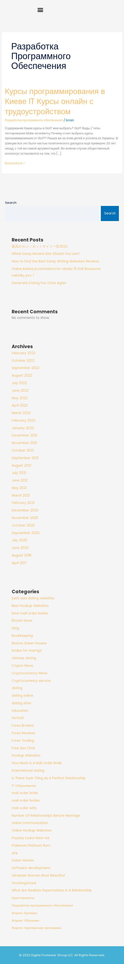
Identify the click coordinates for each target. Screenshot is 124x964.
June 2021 (20, 480)
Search (11, 202)
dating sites (21, 703)
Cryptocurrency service (31, 680)
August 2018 (21, 555)
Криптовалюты (23, 898)
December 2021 (24, 435)
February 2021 (23, 503)
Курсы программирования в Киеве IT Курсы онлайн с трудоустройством (55, 101)
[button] (40, 9)
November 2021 (24, 443)
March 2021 (21, 495)
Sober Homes (23, 860)
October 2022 (23, 360)
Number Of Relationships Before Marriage (46, 815)
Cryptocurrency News (30, 673)
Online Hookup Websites (32, 830)
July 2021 (19, 473)
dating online (22, 695)
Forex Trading (23, 740)
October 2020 (23, 525)
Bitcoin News (22, 620)
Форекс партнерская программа (36, 928)
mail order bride (25, 793)
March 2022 (21, 413)
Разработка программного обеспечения (34, 120)
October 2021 (23, 450)
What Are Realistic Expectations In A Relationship (52, 890)
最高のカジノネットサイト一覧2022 (39, 246)
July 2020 (19, 540)
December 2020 (25, 510)
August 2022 (22, 375)
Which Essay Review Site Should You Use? (46, 253)
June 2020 (20, 548)
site (15, 853)
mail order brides (26, 800)
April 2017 (19, 563)
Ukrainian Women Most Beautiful (38, 875)
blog (15, 628)
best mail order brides (30, 613)
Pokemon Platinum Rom (31, 845)
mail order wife (24, 808)
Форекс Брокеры (25, 913)
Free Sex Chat (23, 748)
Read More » (15, 163)
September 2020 (26, 533)
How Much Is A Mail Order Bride (37, 763)
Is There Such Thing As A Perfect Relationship (49, 778)
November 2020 (25, 518)
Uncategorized (24, 883)
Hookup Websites (26, 755)
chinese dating (24, 658)
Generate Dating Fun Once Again (39, 283)
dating (17, 688)
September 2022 (25, 368)
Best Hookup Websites (30, 605)
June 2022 (20, 390)
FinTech (18, 718)
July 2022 (19, 383)
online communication (30, 823)
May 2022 (20, 398)
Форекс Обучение (25, 920)
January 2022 (23, 428)
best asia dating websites (33, 598)
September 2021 (25, 458)
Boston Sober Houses (29, 643)
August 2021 (21, 465)
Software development (31, 868)
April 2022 (20, 405)
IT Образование (24, 785)
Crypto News (22, 665)
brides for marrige (27, 650)
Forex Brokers (23, 725)
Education (20, 710)
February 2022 (23, 420)
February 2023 (23, 353)
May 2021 (19, 488)
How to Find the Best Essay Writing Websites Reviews (55, 261)
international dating (28, 770)
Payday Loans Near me (31, 838)
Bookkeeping (22, 635)
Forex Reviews (23, 733)
